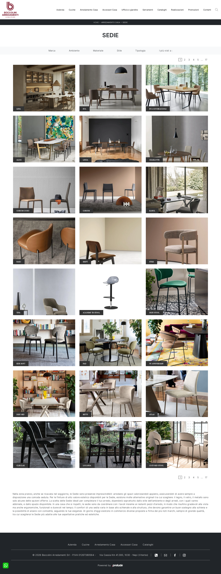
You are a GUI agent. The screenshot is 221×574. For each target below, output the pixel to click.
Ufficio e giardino (130, 10)
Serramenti (148, 10)
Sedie (125, 22)
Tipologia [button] (140, 50)
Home (96, 22)
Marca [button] (52, 50)
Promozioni (193, 10)
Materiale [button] (98, 50)
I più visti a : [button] (166, 50)
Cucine (72, 10)
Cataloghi (162, 10)
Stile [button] (119, 50)
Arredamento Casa (89, 10)
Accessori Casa (109, 10)
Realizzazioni (177, 10)
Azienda (60, 10)
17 (206, 59)
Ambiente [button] (74, 50)
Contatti (207, 10)
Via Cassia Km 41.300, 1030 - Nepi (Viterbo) (123, 555)
